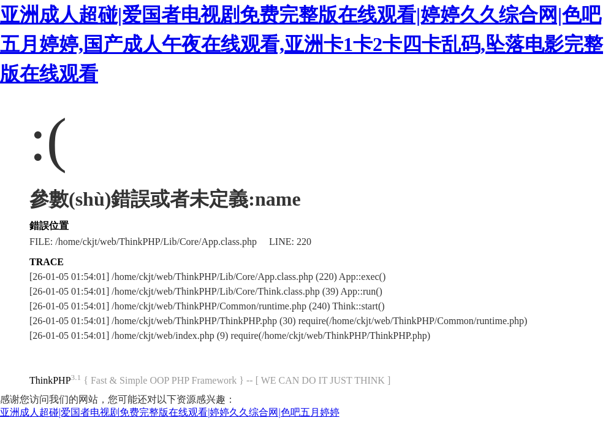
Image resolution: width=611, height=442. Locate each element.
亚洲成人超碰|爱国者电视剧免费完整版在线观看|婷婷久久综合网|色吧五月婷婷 (170, 412)
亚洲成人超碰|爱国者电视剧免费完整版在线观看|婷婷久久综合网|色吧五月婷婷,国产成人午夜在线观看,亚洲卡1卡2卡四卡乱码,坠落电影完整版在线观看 (301, 44)
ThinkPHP (50, 380)
